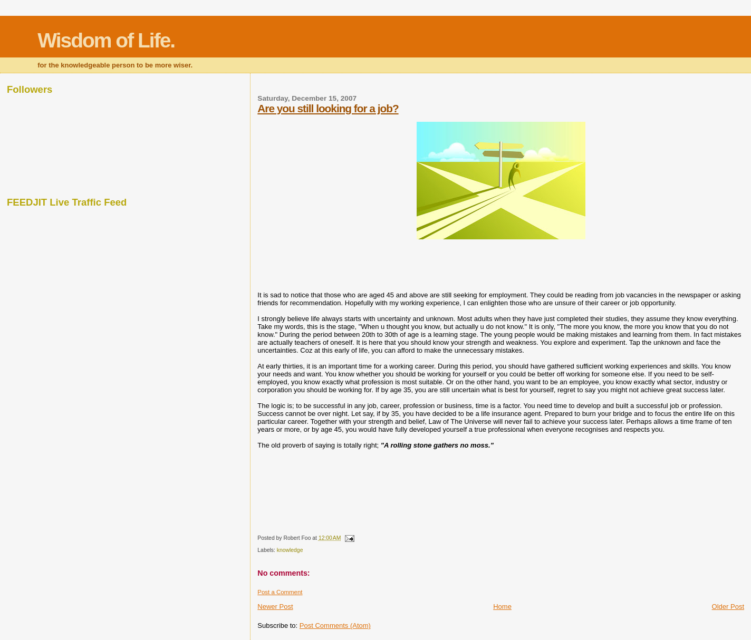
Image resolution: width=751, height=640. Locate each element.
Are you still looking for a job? (327, 108)
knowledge (290, 550)
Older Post (728, 606)
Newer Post (275, 606)
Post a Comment (279, 592)
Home (502, 606)
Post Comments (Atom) (335, 625)
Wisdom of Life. (106, 40)
